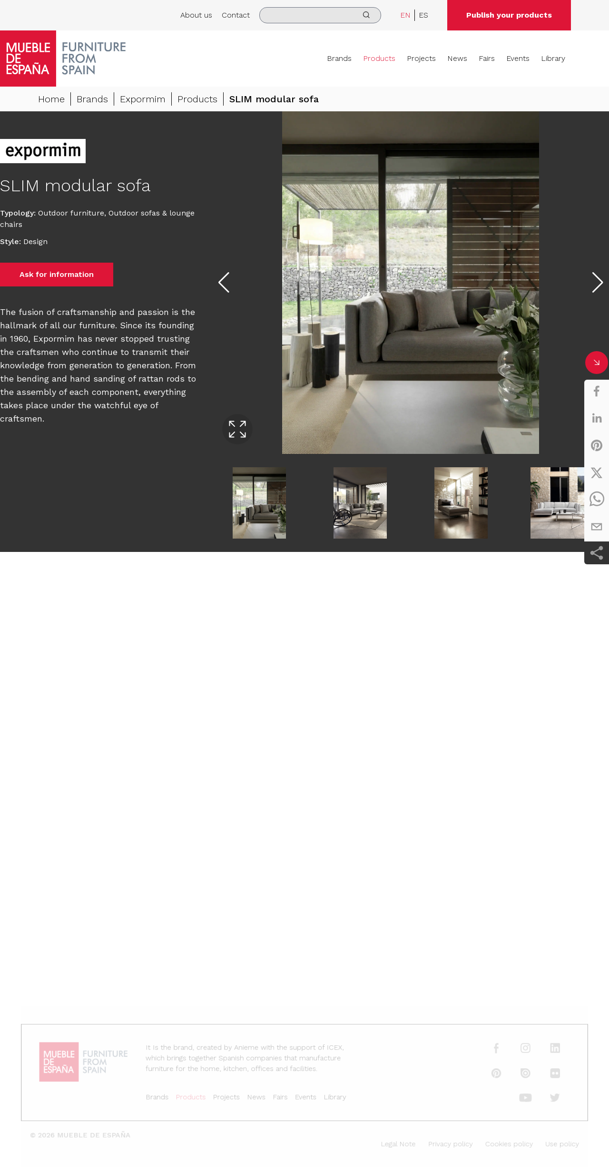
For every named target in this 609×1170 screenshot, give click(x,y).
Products (379, 58)
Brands (339, 58)
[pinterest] (596, 445)
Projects (421, 58)
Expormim (143, 99)
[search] (320, 15)
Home (51, 99)
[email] (596, 526)
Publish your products (509, 15)
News (457, 58)
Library (553, 58)
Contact (236, 15)
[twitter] (596, 472)
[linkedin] (596, 418)
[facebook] (596, 391)
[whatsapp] (596, 499)
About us (196, 15)
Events (518, 58)
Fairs (487, 58)
